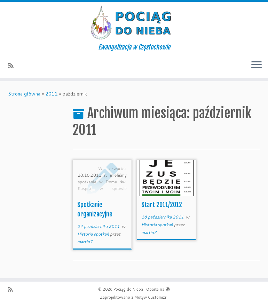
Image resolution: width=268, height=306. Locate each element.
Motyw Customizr (150, 297)
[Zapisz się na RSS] (13, 65)
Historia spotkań (93, 234)
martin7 (85, 242)
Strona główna (24, 93)
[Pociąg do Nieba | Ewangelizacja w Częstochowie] (134, 22)
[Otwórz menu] (256, 65)
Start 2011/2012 (161, 204)
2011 (51, 93)
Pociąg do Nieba (128, 289)
